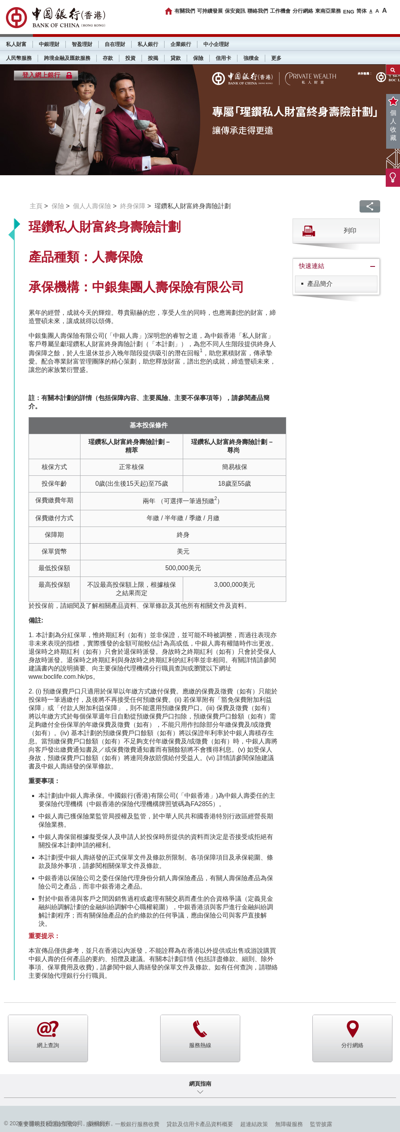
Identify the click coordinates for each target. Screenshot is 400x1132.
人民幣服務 (19, 58)
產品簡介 (320, 283)
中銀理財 (49, 44)
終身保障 (132, 206)
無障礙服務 (289, 1124)
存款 (108, 58)
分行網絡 (303, 11)
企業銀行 (180, 44)
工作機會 (280, 11)
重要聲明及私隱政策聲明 (48, 1124)
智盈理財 (82, 44)
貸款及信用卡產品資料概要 (200, 1124)
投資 (130, 58)
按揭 (153, 58)
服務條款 (97, 1124)
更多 (276, 58)
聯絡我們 (257, 11)
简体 (361, 11)
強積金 (251, 58)
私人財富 (16, 44)
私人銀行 (148, 44)
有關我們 (184, 11)
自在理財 (115, 44)
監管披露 (321, 1124)
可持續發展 (210, 11)
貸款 (175, 58)
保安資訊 (235, 11)
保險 (198, 58)
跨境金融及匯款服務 (67, 58)
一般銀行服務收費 (137, 1124)
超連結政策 (254, 1124)
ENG (348, 12)
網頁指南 (200, 1083)
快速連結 (311, 265)
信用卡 (223, 58)
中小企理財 (216, 44)
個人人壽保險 (92, 206)
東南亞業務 (328, 11)
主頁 (36, 206)
